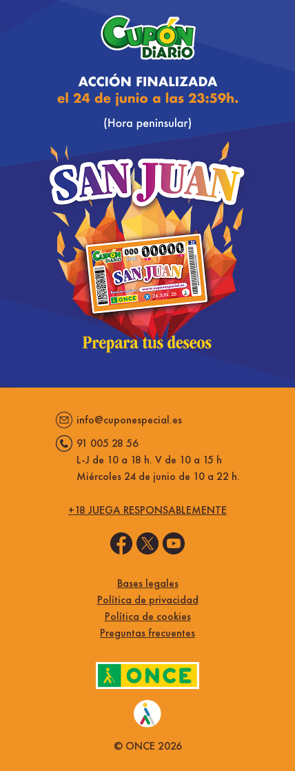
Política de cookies (148, 616)
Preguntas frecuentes (147, 632)
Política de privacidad (148, 599)
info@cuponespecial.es (129, 419)
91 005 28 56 (108, 443)
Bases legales (148, 583)
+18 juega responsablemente (147, 510)
